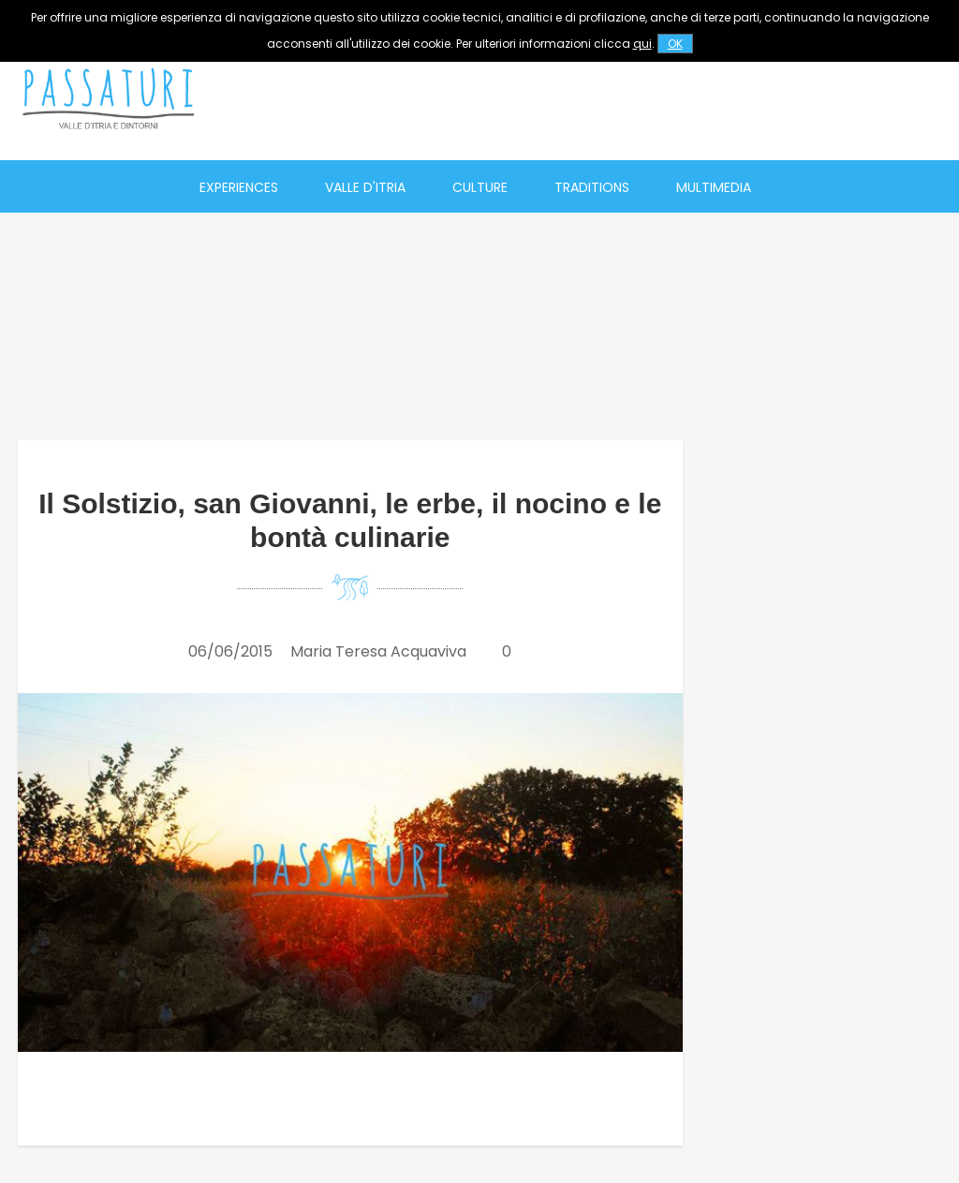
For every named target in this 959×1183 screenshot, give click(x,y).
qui (642, 44)
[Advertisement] (610, 98)
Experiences (238, 187)
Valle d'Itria (365, 187)
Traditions (591, 187)
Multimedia (713, 187)
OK (675, 44)
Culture (480, 187)
